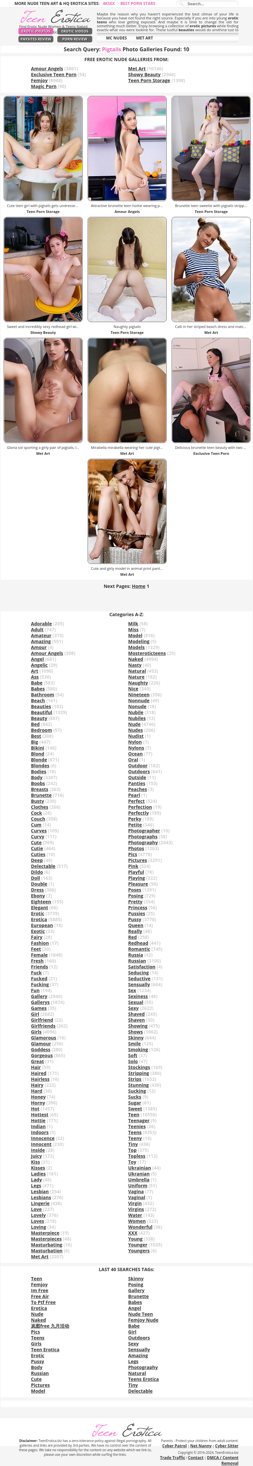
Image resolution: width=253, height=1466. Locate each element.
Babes (38, 689)
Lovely (38, 1215)
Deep (37, 860)
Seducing (138, 972)
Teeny (135, 1138)
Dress (37, 890)
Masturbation (47, 1250)
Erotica (39, 919)
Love (36, 1209)
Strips (134, 1079)
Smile (134, 1043)
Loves (37, 1221)
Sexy (133, 1008)
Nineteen (139, 694)
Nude (134, 724)
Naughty (138, 683)
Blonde (39, 759)
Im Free (39, 1290)
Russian (137, 961)
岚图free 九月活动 (50, 1326)
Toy (132, 1162)
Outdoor (138, 765)
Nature (136, 677)
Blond (37, 754)
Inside (38, 1150)
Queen (135, 925)
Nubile (135, 712)
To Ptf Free (43, 1302)
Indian (38, 1126)
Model (135, 635)
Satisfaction (141, 967)
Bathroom (42, 694)
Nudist (136, 736)
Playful (136, 872)
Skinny (136, 1038)
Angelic (39, 665)
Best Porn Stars (138, 3)
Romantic (139, 949)
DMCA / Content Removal (223, 1460)
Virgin (135, 1203)
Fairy (36, 937)
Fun (35, 990)
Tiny (133, 1144)
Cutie (37, 848)
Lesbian (40, 1191)
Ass (35, 677)
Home (138, 586)
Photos (136, 848)
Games (39, 1008)
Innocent (41, 1144)
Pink (133, 866)
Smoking (138, 1049)
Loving (38, 1227)
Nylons (136, 748)
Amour (39, 647)
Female (39, 955)
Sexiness (138, 996)
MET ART (144, 38)
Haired (38, 1073)
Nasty (135, 665)
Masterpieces (46, 1239)
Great (37, 1061)
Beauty (39, 718)
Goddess (40, 1049)
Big (34, 742)
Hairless (40, 1079)
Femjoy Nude (143, 1320)
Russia (135, 955)
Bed (35, 724)
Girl (35, 1014)
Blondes (40, 765)
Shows (135, 1032)
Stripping (138, 1073)
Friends (39, 967)
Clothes (39, 807)
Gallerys (40, 1002)
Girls (36, 1032)
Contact (196, 1457)
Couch (38, 819)
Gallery (39, 996)
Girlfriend (42, 1020)
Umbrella (139, 1179)
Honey (38, 1097)
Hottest (39, 1114)
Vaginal (136, 1197)
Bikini (37, 748)
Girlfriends (43, 1026)
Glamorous (43, 1038)
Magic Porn (44, 86)
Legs (36, 1185)
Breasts (39, 789)
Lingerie (40, 1203)
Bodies (38, 771)
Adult (37, 629)
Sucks (134, 1097)
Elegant (39, 907)
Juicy (36, 1156)
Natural (137, 671)
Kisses (38, 1168)
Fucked (39, 978)
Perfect (136, 801)
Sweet (135, 1108)
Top (132, 1150)
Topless (136, 1156)
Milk (133, 623)
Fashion (40, 943)
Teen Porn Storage (149, 80)
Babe (36, 683)
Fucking (40, 984)
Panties (136, 783)
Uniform (137, 1185)
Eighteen (41, 901)
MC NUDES (116, 38)
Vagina (136, 1191)
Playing (136, 878)
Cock (36, 813)
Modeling (139, 641)
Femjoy (39, 80)
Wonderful (140, 1227)
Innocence (43, 1138)
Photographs (142, 836)
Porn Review (74, 38)
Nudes (135, 730)
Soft (132, 1055)
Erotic (37, 913)
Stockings (139, 1067)
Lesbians (41, 1197)
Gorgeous (42, 1055)
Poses (134, 890)
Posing (135, 896)
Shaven (136, 1020)
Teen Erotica (45, 1349)
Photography (143, 842)
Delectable (43, 866)
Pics (132, 854)
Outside (137, 777)
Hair (36, 1067)
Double (39, 884)
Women (137, 1221)
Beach (38, 700)
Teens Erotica (143, 1379)
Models (136, 647)
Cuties (38, 854)
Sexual (135, 1002)
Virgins (136, 1209)
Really (135, 931)
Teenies (137, 1126)
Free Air (40, 1296)
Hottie (38, 1120)
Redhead (138, 943)
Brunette (41, 795)
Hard (36, 1091)
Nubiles (137, 718)
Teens (135, 1132)
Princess (137, 907)
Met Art (137, 68)
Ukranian (139, 1174)
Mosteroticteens (147, 653)
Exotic (38, 931)
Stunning (138, 1085)
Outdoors (139, 771)
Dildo (37, 872)
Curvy (37, 836)
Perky (134, 819)
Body (36, 777)
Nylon (135, 742)
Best (36, 736)
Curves (39, 830)
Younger (137, 1245)
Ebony (38, 896)
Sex (132, 990)
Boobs (38, 783)
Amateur (41, 635)
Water (135, 1215)
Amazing (41, 641)
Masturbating (46, 1245)
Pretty (135, 901)
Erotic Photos (35, 31)
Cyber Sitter (227, 1446)
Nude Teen (140, 1314)
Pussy (134, 919)
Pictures (137, 860)
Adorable (41, 623)
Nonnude (139, 700)
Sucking (137, 1091)
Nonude (137, 706)
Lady (36, 1179)
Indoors (39, 1132)
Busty (37, 801)
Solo (133, 1061)
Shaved (136, 1014)
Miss (133, 629)
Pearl (134, 795)
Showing (138, 1026)
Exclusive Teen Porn (53, 74)
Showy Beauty (144, 74)
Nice (133, 689)
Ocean (135, 754)
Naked (135, 659)
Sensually (139, 984)
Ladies (38, 1174)
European (42, 925)
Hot (35, 1108)
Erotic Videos (74, 31)
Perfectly (138, 813)
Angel (37, 659)
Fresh (37, 961)
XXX (132, 1233)
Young (135, 1239)
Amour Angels (47, 68)
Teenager (139, 1120)
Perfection (140, 807)
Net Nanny (201, 1446)
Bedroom (41, 730)
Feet (36, 949)
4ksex (109, 3)
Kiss (35, 1162)
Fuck (36, 972)
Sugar (134, 1103)
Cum (36, 825)
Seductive (139, 978)
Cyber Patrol (174, 1446)
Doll (35, 878)
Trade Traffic (172, 1457)
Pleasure (138, 884)
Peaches (137, 789)
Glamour (41, 1043)
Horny (38, 1103)
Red (132, 937)
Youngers (139, 1250)
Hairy (37, 1085)
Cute (36, 842)
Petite (135, 825)
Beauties (41, 706)
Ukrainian (139, 1168)
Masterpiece (45, 1233)
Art (34, 671)
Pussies (136, 913)
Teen (133, 1114)
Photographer (144, 830)
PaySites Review (35, 38)
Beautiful (41, 712)
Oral (133, 759)
